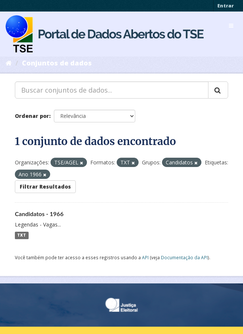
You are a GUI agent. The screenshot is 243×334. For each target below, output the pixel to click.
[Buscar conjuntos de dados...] (111, 90)
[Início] (9, 62)
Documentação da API (184, 257)
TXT (21, 235)
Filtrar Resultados (45, 186)
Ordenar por (32, 115)
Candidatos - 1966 (39, 213)
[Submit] (218, 90)
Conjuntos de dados (57, 62)
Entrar (225, 5)
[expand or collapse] (231, 25)
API (145, 257)
